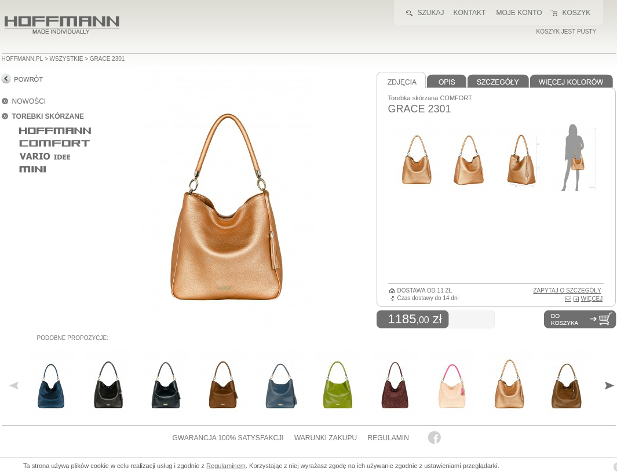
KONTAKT (470, 13)
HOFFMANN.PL (22, 59)
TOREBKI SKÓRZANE (48, 116)
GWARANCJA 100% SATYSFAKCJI (228, 438)
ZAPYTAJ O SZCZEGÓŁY (567, 290)
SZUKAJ (431, 13)
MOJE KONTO (519, 13)
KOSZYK (577, 13)
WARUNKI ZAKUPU (325, 438)
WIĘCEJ (592, 298)
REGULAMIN (387, 438)
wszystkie (66, 59)
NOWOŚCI (29, 101)
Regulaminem (226, 465)
